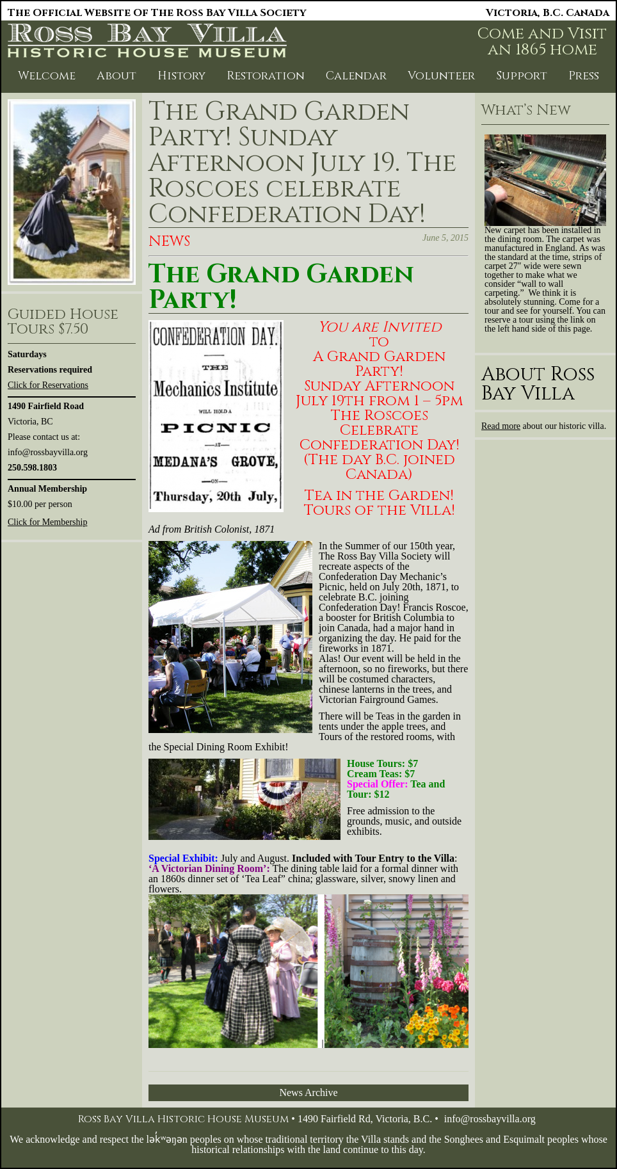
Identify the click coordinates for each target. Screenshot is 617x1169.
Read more (500, 426)
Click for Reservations (48, 385)
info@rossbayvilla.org (490, 1118)
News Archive (308, 1092)
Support (521, 76)
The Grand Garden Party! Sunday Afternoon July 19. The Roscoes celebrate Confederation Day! (302, 163)
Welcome (47, 76)
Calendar (356, 76)
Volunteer (441, 76)
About (116, 76)
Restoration (266, 76)
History (181, 76)
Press (583, 76)
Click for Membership (47, 522)
